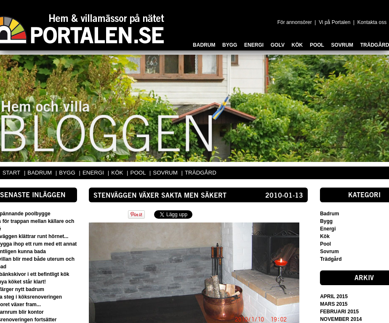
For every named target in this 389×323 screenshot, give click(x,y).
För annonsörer (294, 22)
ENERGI (94, 172)
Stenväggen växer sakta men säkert (159, 196)
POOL (139, 172)
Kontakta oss (371, 22)
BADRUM (40, 172)
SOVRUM (166, 172)
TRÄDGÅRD (200, 172)
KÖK (118, 172)
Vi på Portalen (334, 22)
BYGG (68, 172)
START (11, 172)
